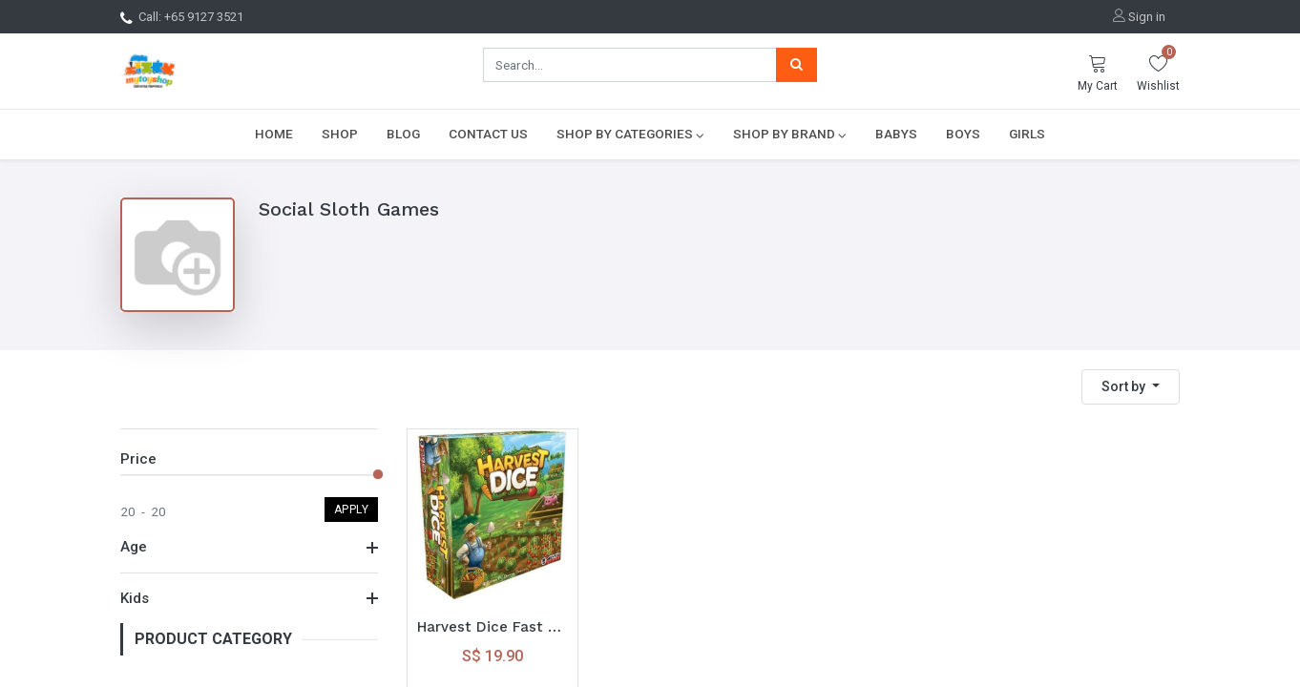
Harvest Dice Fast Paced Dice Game (492, 626)
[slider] (378, 474)
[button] (1130, 387)
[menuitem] (274, 133)
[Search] (796, 65)
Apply (351, 509)
